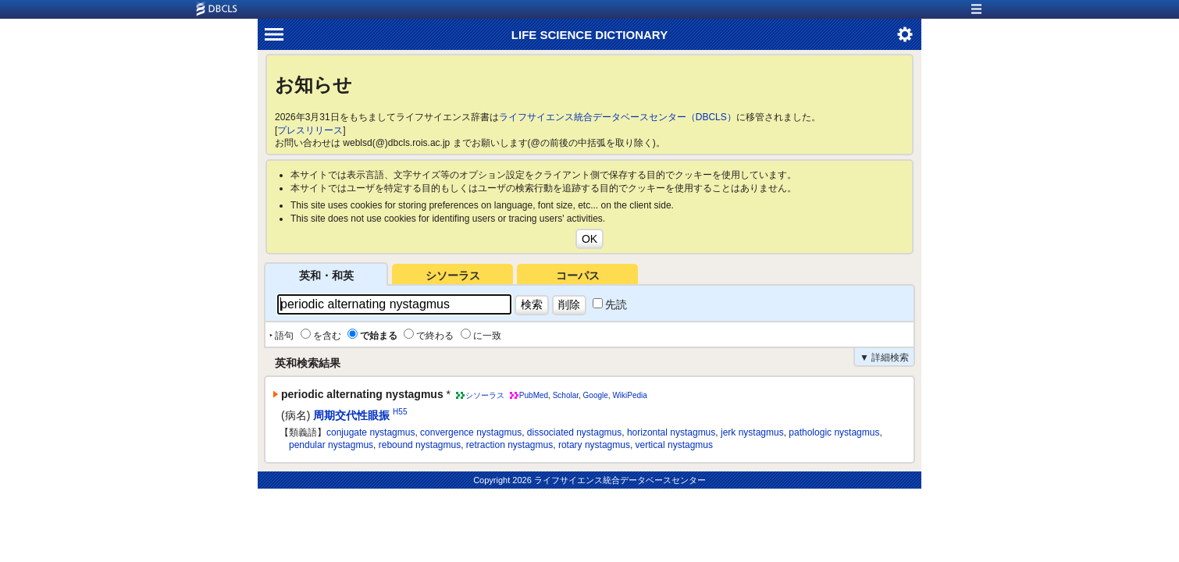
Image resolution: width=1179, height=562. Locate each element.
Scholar (566, 395)
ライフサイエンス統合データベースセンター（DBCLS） (617, 117)
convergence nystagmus (471, 432)
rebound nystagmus (420, 444)
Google (595, 395)
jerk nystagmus (752, 432)
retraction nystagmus (509, 444)
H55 (400, 411)
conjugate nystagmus (370, 432)
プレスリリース (310, 130)
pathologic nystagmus (834, 432)
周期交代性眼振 (351, 415)
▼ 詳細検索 (884, 357)
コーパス (578, 275)
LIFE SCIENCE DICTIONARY (589, 34)
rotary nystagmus (594, 444)
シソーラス (453, 275)
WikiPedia (629, 395)
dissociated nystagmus (574, 432)
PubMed (533, 395)
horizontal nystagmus (671, 432)
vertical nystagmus (674, 444)
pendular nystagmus (331, 444)
